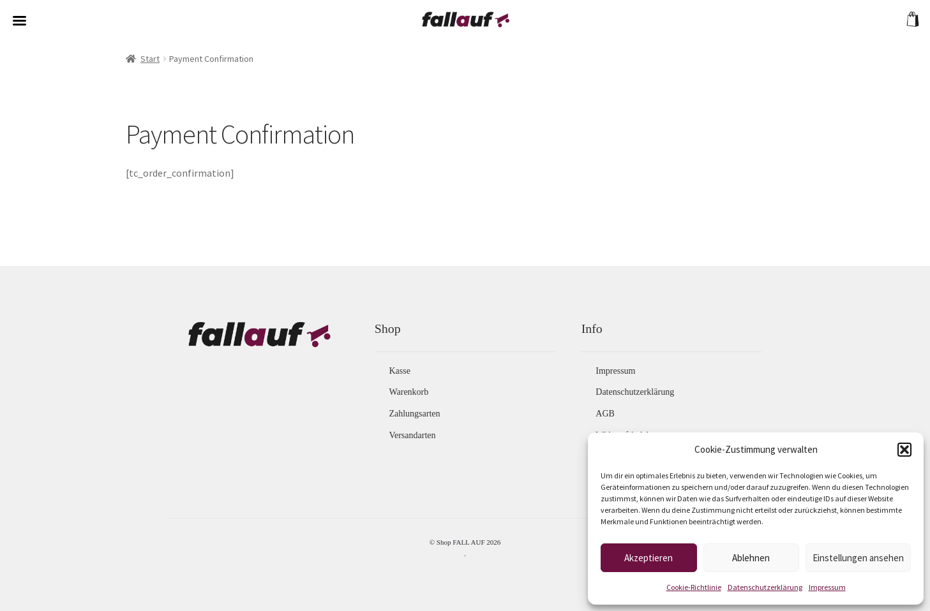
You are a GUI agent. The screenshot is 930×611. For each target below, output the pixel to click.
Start (150, 58)
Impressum (827, 587)
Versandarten (412, 435)
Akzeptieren (648, 558)
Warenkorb (408, 392)
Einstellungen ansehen (858, 558)
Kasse (399, 371)
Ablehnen (751, 558)
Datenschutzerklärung (765, 587)
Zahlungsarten (414, 413)
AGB (605, 413)
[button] (904, 449)
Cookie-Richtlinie (693, 587)
